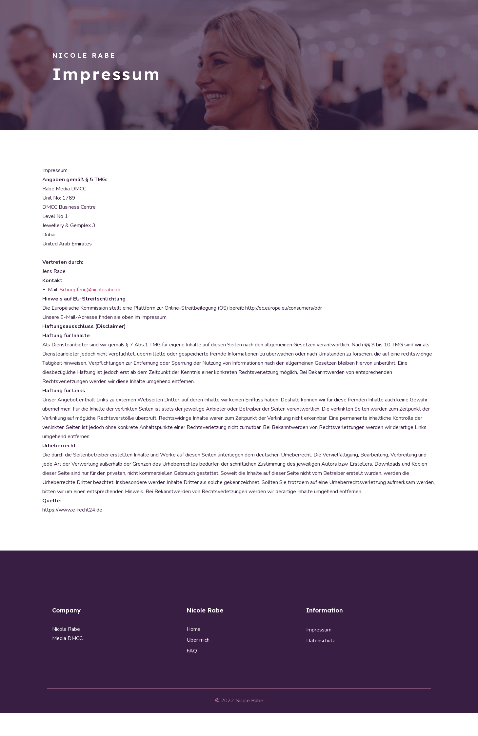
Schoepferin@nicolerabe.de (91, 289)
